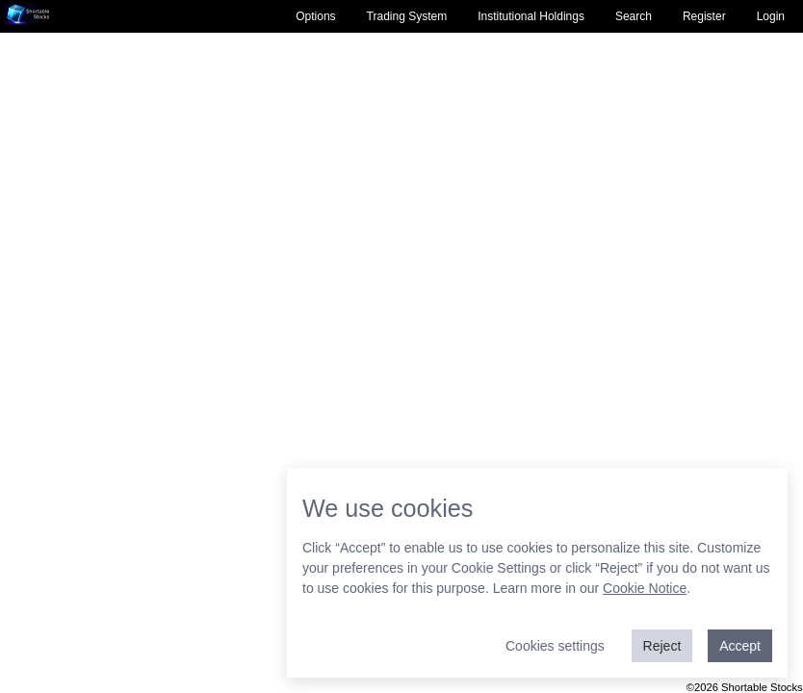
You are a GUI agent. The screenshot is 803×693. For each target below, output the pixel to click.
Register (704, 16)
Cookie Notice (644, 588)
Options (315, 16)
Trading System (407, 16)
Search (633, 16)
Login (771, 16)
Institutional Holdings (531, 16)
